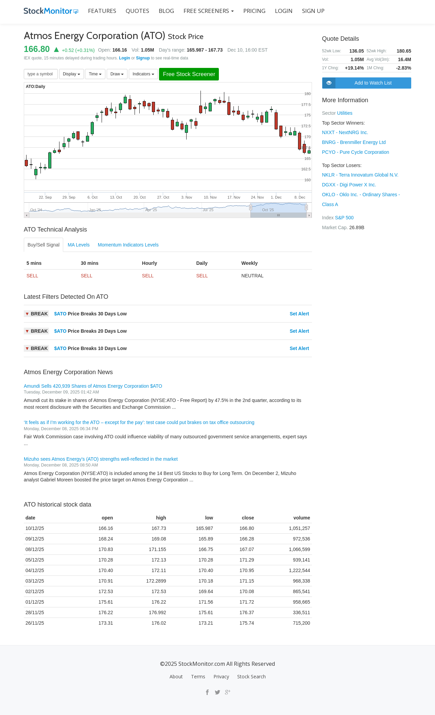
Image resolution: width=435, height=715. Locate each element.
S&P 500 (344, 215)
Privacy (221, 676)
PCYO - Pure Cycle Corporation (355, 151)
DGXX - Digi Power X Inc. (349, 183)
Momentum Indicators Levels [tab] (128, 245)
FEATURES (102, 11)
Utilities (344, 113)
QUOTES (137, 11)
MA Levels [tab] (79, 245)
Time (95, 74)
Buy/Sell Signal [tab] (43, 245)
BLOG (166, 11)
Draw (117, 74)
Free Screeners (209, 11)
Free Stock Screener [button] (189, 74)
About (176, 676)
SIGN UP (313, 11)
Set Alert (299, 313)
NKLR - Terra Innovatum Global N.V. (360, 173)
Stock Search (251, 676)
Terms (198, 676)
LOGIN (284, 11)
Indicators (143, 74)
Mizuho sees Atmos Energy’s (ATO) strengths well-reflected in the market (101, 459)
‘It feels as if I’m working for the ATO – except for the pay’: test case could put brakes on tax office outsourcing (139, 422)
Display (71, 74)
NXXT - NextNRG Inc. (345, 132)
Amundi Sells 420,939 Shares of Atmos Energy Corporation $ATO (93, 386)
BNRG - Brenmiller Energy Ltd (354, 141)
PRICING (254, 11)
